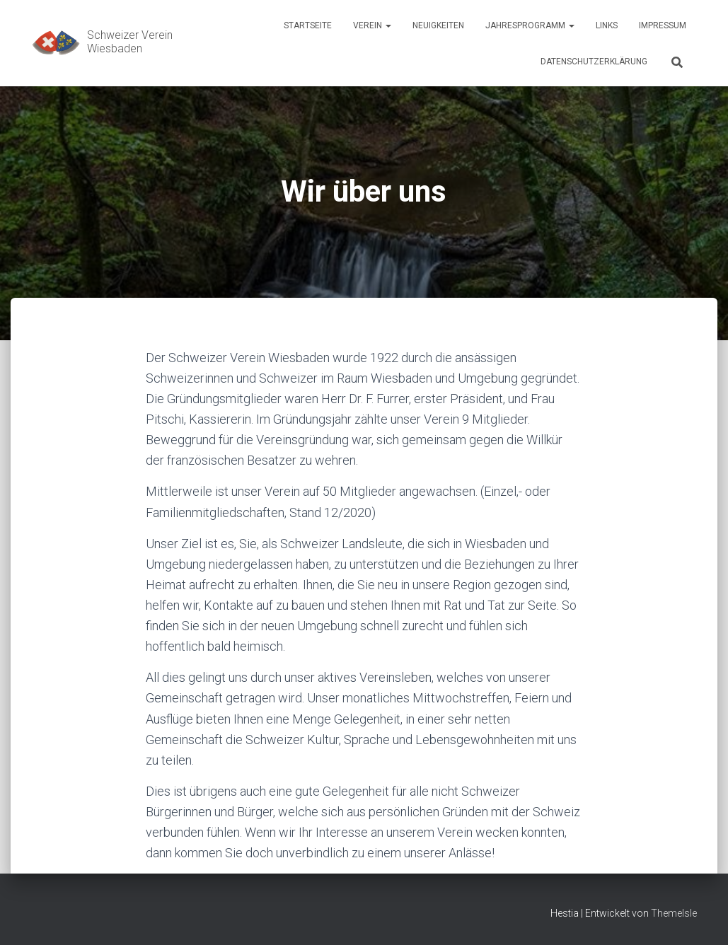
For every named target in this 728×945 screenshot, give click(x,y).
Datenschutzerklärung (594, 61)
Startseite (308, 25)
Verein (372, 25)
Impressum (662, 25)
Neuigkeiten (438, 25)
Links (607, 25)
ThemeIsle (674, 913)
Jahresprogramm (529, 25)
